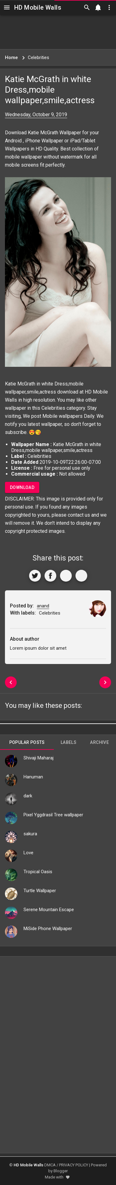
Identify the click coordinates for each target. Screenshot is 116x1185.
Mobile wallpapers (62, 416)
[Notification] (98, 7)
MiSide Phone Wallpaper (48, 928)
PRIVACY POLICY (73, 1165)
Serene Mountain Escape (49, 909)
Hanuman (33, 777)
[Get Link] (66, 576)
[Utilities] (109, 7)
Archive (99, 742)
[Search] (86, 7)
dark (28, 796)
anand (43, 606)
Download (22, 487)
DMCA (50, 1165)
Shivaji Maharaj (39, 758)
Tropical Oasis (38, 871)
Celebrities (53, 408)
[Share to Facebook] (50, 576)
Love (28, 852)
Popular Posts (27, 742)
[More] (81, 576)
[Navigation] (6, 7)
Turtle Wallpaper (40, 890)
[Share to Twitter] (35, 576)
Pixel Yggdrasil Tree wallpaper (53, 815)
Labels (68, 742)
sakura (30, 834)
